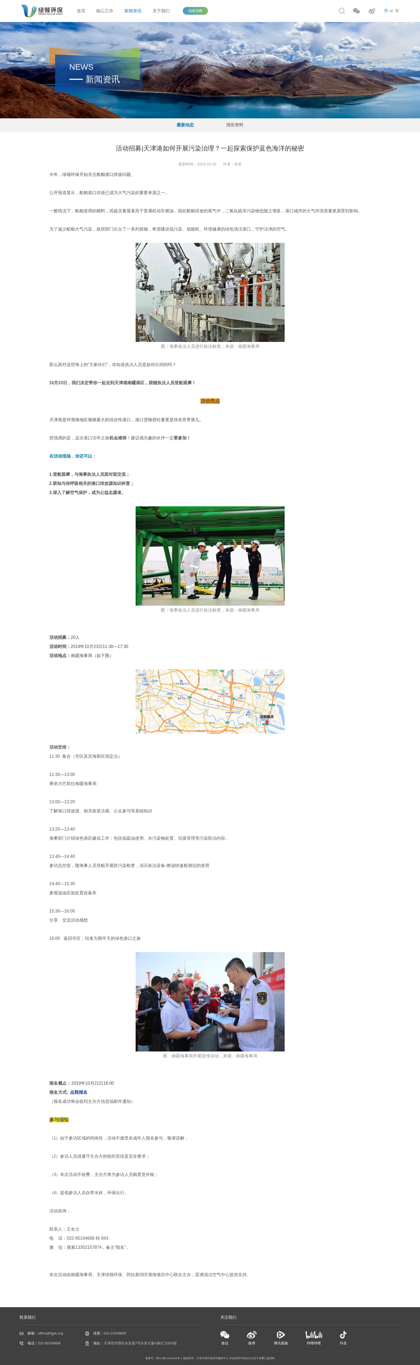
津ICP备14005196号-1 (169, 1358)
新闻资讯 (133, 10)
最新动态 (185, 125)
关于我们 (161, 10)
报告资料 (234, 125)
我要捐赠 (195, 11)
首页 (81, 10)
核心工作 (104, 10)
